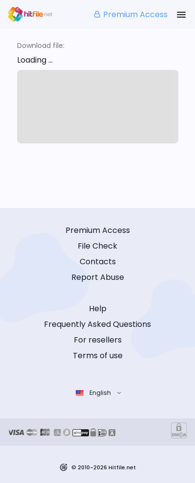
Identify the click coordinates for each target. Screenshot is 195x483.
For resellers (98, 339)
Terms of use (98, 355)
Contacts (98, 261)
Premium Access (130, 14)
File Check (97, 246)
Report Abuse (97, 277)
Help (98, 308)
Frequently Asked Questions (97, 324)
